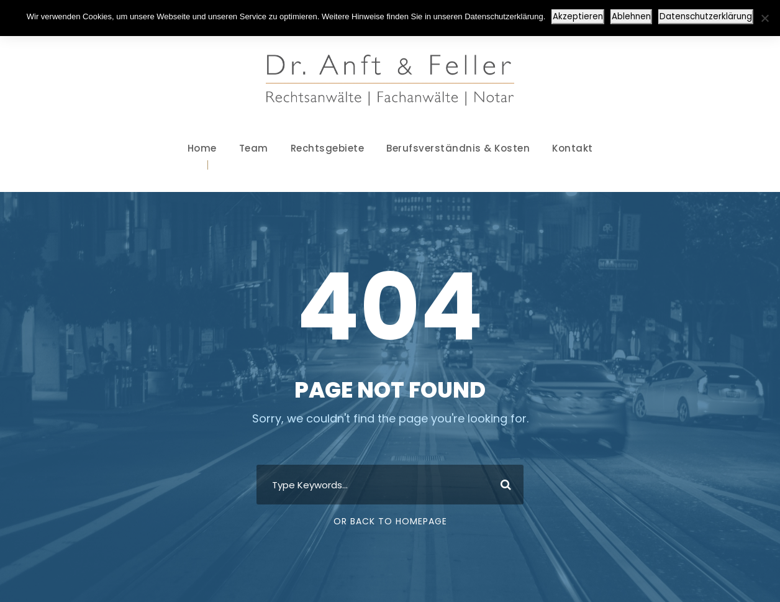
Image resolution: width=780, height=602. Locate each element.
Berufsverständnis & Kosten (458, 148)
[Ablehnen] (764, 18)
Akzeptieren (578, 16)
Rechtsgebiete (328, 148)
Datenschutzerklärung (706, 16)
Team (253, 148)
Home (202, 148)
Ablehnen (631, 16)
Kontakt (572, 148)
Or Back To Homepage (390, 521)
